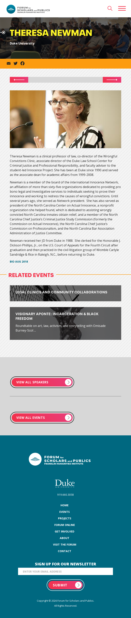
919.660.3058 (65, 494)
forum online (64, 525)
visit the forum (64, 544)
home (65, 505)
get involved (64, 531)
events (64, 512)
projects (64, 518)
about (64, 538)
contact (64, 551)
